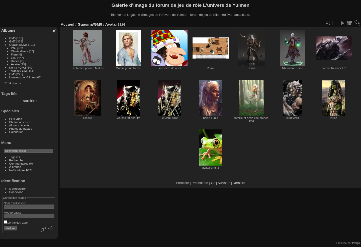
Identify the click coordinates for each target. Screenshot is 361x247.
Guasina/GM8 (18, 44)
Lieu (14, 57)
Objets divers (19, 51)
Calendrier (16, 131)
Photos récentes (20, 122)
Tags (12, 157)
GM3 (12, 38)
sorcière (30, 100)
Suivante (224, 183)
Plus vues (15, 118)
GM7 (12, 41)
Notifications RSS (20, 170)
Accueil (67, 24)
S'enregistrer (17, 188)
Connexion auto (16, 222)
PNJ (14, 48)
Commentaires (19, 163)
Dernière (239, 183)
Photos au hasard (20, 128)
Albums (8, 30)
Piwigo (356, 242)
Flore (14, 54)
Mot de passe (13, 212)
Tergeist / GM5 (19, 70)
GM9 (12, 74)
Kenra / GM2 (17, 67)
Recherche (16, 160)
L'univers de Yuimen (22, 77)
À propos (15, 166)
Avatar (15, 64)
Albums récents (19, 125)
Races (15, 61)
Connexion (16, 191)
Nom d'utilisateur (15, 203)
